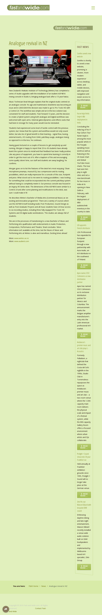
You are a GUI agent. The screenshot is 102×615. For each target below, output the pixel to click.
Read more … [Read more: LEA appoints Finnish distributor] (84, 266)
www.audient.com (21, 241)
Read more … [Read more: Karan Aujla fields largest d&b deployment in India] (84, 218)
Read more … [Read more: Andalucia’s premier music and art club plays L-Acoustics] (84, 447)
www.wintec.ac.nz (21, 238)
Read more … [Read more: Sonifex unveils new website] (84, 106)
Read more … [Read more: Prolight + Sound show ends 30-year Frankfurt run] (84, 495)
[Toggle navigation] (93, 8)
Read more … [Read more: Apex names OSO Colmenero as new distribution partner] (84, 335)
